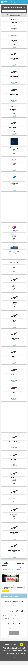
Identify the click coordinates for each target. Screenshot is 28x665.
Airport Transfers (18, 647)
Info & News (9, 648)
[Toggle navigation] (25, 2)
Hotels (5, 648)
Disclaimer (15, 648)
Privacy (19, 648)
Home (4, 647)
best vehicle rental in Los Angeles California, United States (14, 568)
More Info (14, 29)
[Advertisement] (14, 207)
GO (21, 644)
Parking (24, 647)
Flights (8, 647)
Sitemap (23, 648)
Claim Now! (5, 591)
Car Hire (12, 647)
